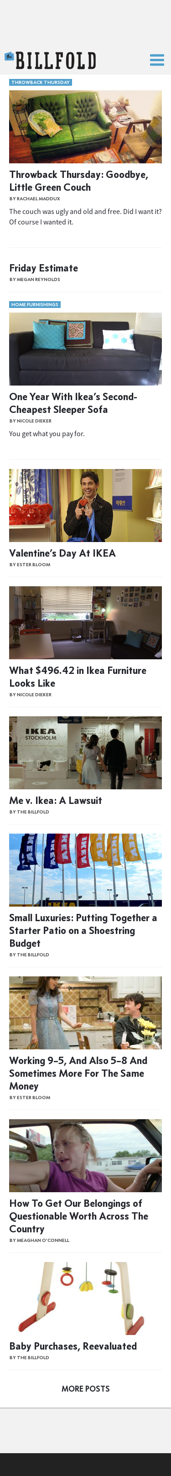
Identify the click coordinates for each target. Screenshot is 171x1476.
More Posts (86, 1389)
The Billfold (50, 61)
